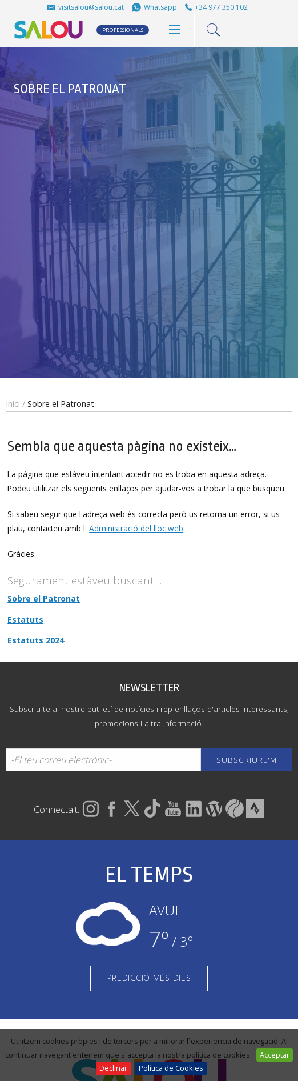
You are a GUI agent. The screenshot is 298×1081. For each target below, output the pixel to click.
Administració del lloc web (136, 528)
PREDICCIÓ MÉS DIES (149, 977)
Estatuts (25, 619)
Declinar (113, 1068)
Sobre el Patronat (43, 598)
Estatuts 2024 (35, 640)
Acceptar (274, 1055)
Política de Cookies (171, 1068)
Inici (13, 403)
